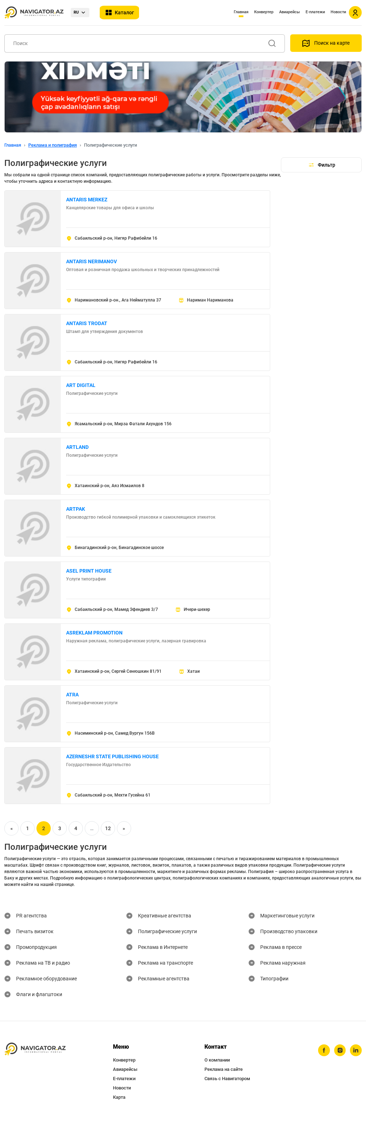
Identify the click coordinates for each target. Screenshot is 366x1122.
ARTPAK (75, 509)
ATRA (72, 694)
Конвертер (263, 12)
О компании (217, 1060)
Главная (241, 12)
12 (108, 828)
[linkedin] (356, 1050)
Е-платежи (315, 12)
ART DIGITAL (80, 385)
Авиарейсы (289, 12)
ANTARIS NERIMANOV (91, 261)
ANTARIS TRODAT (86, 323)
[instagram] (339, 1050)
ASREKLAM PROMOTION (94, 633)
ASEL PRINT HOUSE (89, 571)
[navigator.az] (35, 1049)
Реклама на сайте (223, 1069)
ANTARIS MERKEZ (86, 199)
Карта (119, 1097)
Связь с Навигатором (227, 1078)
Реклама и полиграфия (52, 145)
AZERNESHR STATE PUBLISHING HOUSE (112, 756)
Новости (338, 12)
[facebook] (323, 1050)
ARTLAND (77, 447)
